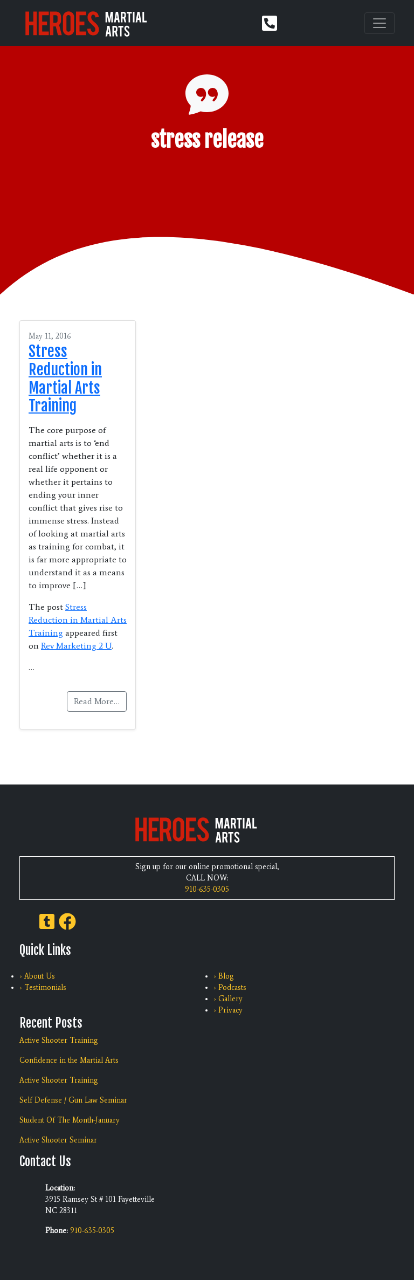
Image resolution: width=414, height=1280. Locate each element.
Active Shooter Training (58, 1040)
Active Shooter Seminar (58, 1140)
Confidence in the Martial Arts (69, 1060)
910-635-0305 (207, 889)
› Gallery (228, 998)
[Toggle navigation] (379, 23)
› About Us (37, 976)
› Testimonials (42, 987)
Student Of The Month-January (69, 1120)
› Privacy (228, 1010)
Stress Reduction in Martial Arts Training (65, 378)
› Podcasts (229, 987)
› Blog (223, 976)
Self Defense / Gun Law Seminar (73, 1100)
